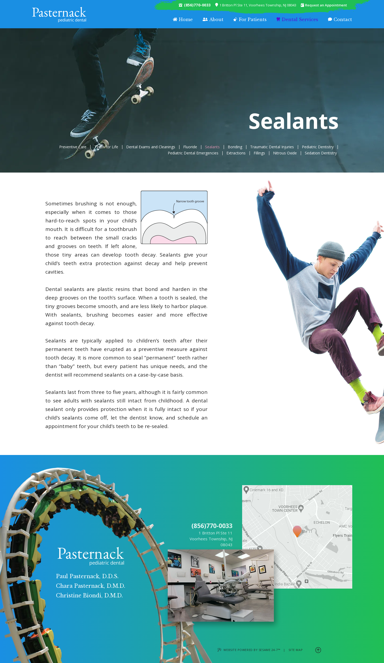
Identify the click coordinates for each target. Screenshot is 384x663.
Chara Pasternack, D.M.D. (90, 586)
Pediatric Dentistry (318, 147)
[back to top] (318, 649)
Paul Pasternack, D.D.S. (87, 576)
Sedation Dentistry (321, 153)
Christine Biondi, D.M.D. (89, 595)
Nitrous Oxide (285, 153)
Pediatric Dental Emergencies (193, 153)
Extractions (236, 153)
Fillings (259, 153)
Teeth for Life (106, 147)
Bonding (235, 147)
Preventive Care (72, 147)
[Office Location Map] (297, 526)
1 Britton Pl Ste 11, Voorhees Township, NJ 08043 (255, 5)
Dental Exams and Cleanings (150, 147)
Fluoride (190, 147)
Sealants (212, 147)
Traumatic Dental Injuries (272, 147)
